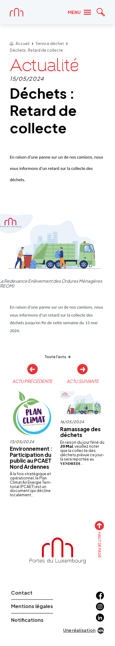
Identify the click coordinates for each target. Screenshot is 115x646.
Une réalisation (83, 630)
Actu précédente (32, 381)
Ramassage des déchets (80, 432)
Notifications (27, 620)
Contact (22, 592)
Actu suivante (83, 381)
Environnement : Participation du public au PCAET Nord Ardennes (31, 457)
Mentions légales (32, 606)
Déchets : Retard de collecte (36, 50)
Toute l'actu (57, 356)
